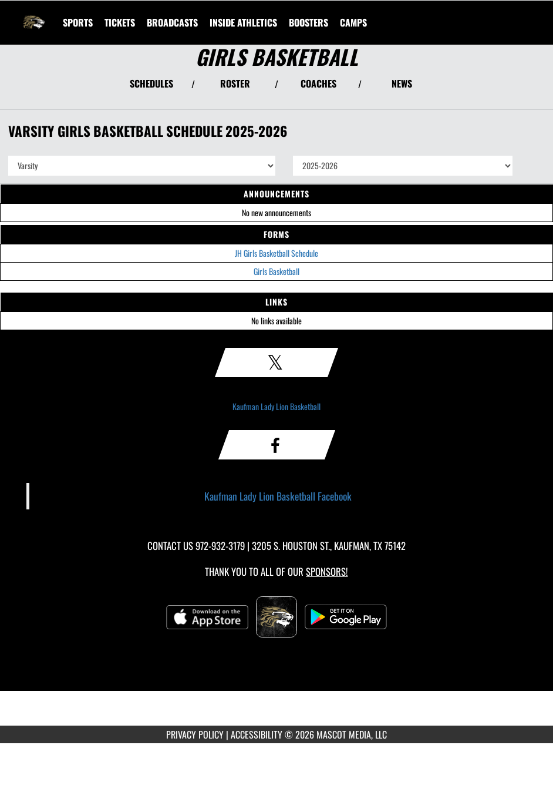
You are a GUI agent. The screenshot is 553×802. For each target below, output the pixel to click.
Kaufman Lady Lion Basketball (276, 406)
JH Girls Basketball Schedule (276, 253)
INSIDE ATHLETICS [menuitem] (243, 22)
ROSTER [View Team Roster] (235, 83)
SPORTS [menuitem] (78, 22)
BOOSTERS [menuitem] (308, 22)
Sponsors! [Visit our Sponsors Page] (327, 571)
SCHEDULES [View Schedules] (151, 83)
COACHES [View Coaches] (318, 83)
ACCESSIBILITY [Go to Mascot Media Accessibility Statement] (256, 734)
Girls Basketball (276, 271)
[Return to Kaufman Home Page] (33, 15)
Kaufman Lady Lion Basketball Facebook (278, 496)
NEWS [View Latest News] (402, 83)
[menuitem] (120, 22)
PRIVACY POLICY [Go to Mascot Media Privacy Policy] (195, 734)
